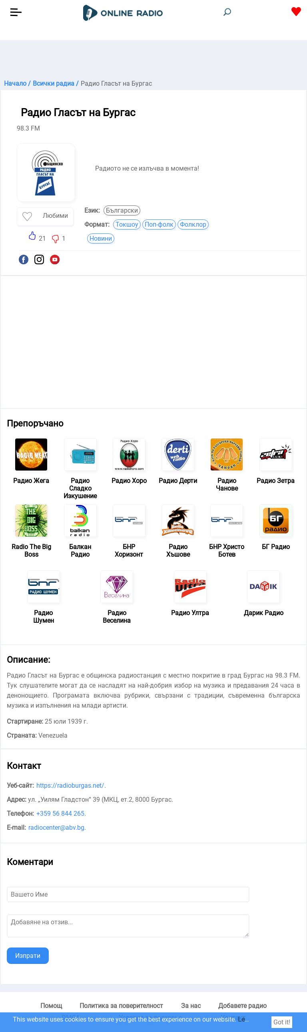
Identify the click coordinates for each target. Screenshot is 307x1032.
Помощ (51, 1006)
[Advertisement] (153, 60)
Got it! (281, 1022)
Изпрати (27, 956)
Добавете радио (242, 1006)
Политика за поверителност (121, 1006)
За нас (191, 1006)
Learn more (254, 1019)
